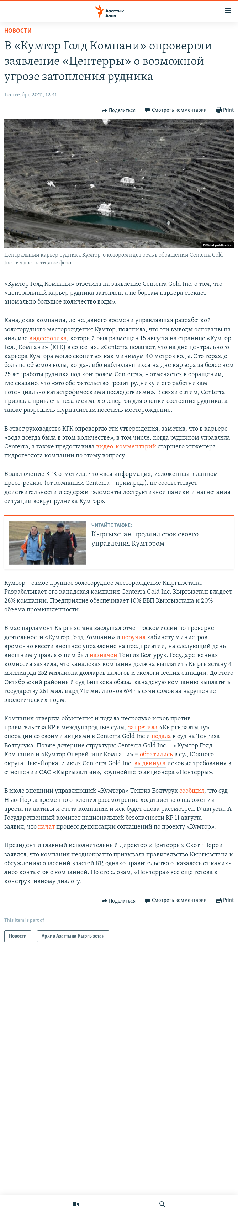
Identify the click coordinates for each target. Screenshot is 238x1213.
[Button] (119, 111)
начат (47, 827)
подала (161, 736)
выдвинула (150, 763)
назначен (103, 655)
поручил (134, 637)
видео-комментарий (126, 446)
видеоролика (48, 338)
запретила (143, 727)
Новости (18, 31)
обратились (156, 754)
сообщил (191, 791)
